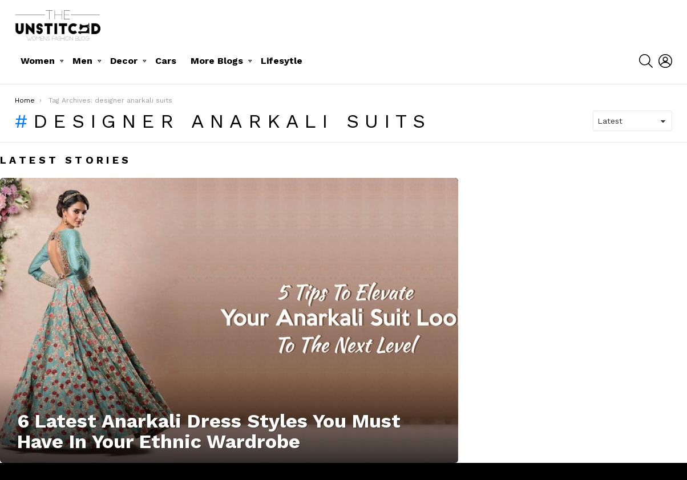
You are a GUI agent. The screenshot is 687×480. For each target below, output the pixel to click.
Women (38, 60)
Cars (165, 60)
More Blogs (217, 60)
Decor (124, 60)
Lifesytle (281, 60)
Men (82, 60)
